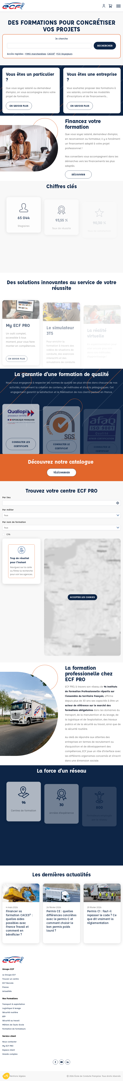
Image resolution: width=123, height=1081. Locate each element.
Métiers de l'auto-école (13, 1024)
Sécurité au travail (10, 1020)
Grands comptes (10, 1054)
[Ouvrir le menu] (118, 6)
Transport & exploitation (13, 1004)
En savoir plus (19, 105)
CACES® (51, 53)
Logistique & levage (11, 1008)
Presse (5, 987)
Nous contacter (9, 1041)
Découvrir (78, 174)
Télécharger (61, 472)
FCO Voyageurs (64, 53)
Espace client (8, 1050)
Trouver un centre (10, 979)
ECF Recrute (7, 983)
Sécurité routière (10, 1012)
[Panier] (110, 5)
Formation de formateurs (14, 1028)
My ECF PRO (7, 1045)
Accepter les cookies (82, 597)
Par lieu (6, 497)
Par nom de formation (14, 522)
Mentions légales (18, 1076)
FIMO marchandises (35, 53)
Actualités (7, 991)
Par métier (8, 509)
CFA (8, 534)
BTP (4, 1016)
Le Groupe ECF (9, 974)
